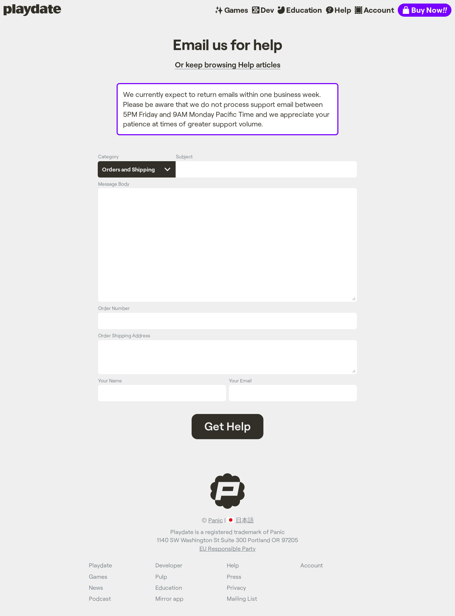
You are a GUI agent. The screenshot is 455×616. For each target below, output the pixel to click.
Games (236, 9)
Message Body (113, 184)
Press (234, 576)
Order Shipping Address (124, 335)
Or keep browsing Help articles (227, 64)
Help (342, 9)
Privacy (236, 587)
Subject (184, 156)
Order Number (114, 308)
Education (304, 9)
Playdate (19, 9)
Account (379, 9)
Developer (168, 565)
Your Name (110, 380)
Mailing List (242, 598)
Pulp (161, 576)
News (96, 587)
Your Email (240, 380)
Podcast (100, 598)
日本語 (245, 520)
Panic (215, 520)
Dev (267, 9)
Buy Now (429, 9)
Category (108, 156)
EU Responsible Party (227, 548)
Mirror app (169, 598)
